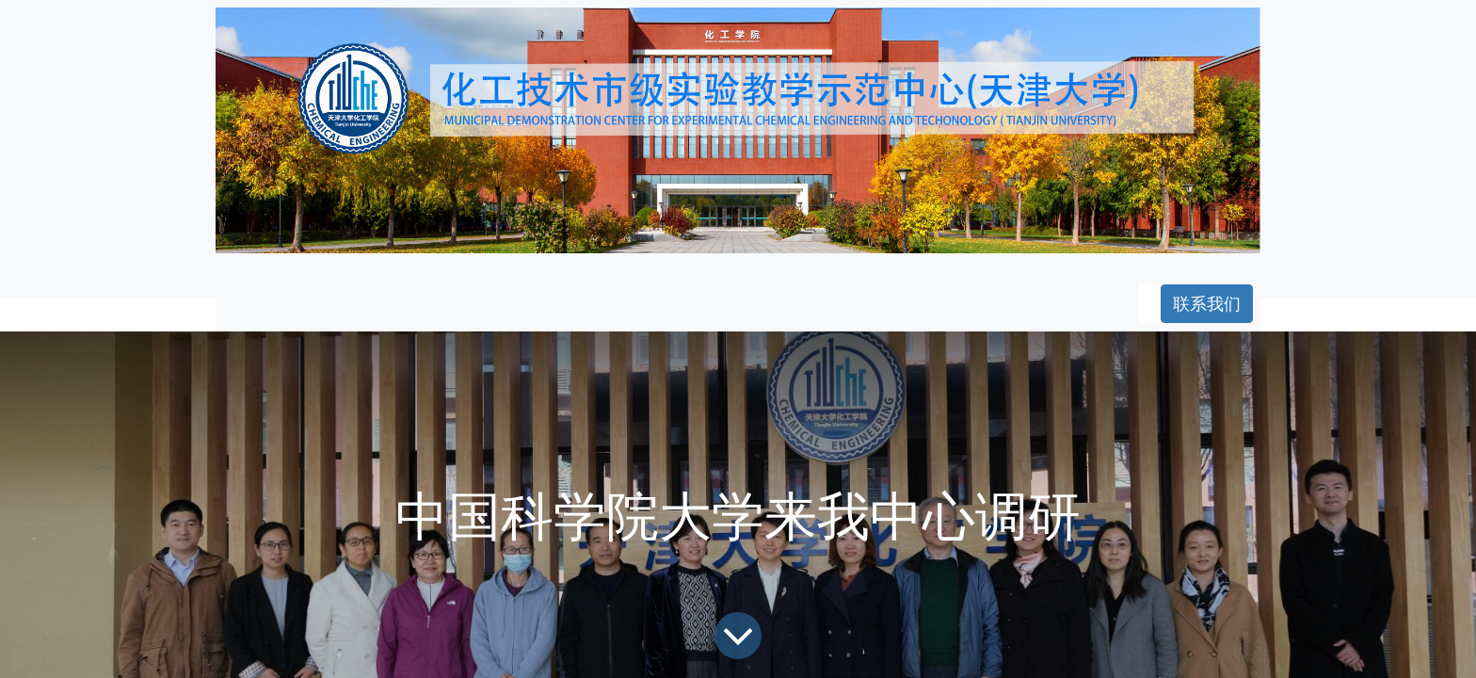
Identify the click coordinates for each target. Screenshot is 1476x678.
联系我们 (1207, 304)
